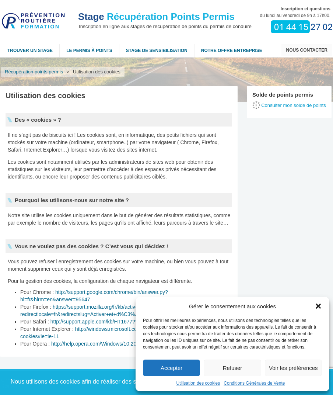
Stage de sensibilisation (156, 50)
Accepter (171, 368)
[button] (318, 306)
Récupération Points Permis (156, 16)
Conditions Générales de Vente (254, 383)
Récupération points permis (34, 72)
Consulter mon (293, 105)
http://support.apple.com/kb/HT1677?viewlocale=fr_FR (112, 322)
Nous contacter (306, 50)
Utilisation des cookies (198, 383)
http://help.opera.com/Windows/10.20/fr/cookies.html (111, 344)
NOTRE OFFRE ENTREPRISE (231, 50)
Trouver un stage (30, 50)
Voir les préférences (293, 368)
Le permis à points (89, 50)
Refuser (232, 368)
